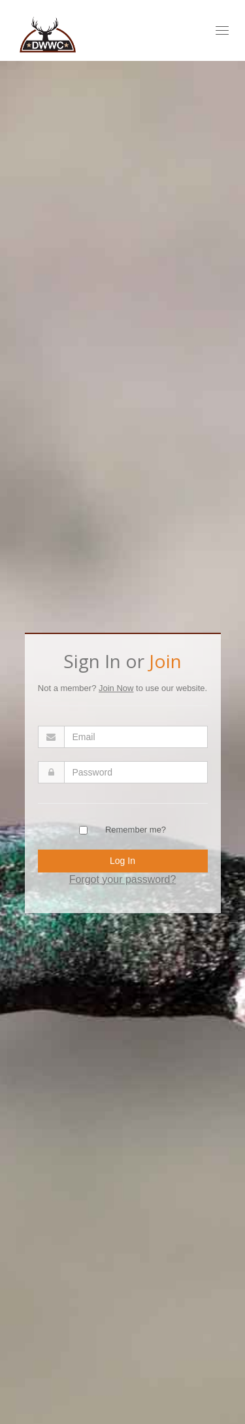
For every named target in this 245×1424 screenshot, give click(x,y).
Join (165, 660)
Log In (122, 860)
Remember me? (135, 829)
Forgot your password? (122, 879)
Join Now (116, 688)
